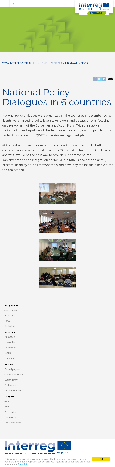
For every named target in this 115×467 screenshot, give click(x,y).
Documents (10, 417)
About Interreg (11, 309)
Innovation (9, 336)
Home (43, 63)
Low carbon (10, 342)
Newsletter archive (13, 422)
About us (8, 315)
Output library (11, 379)
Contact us (9, 325)
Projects (56, 63)
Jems (6, 406)
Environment (10, 347)
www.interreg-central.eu (19, 63)
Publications (10, 385)
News (84, 63)
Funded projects (12, 369)
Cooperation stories (14, 374)
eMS (6, 401)
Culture (7, 352)
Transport (9, 358)
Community (10, 412)
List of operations (13, 390)
